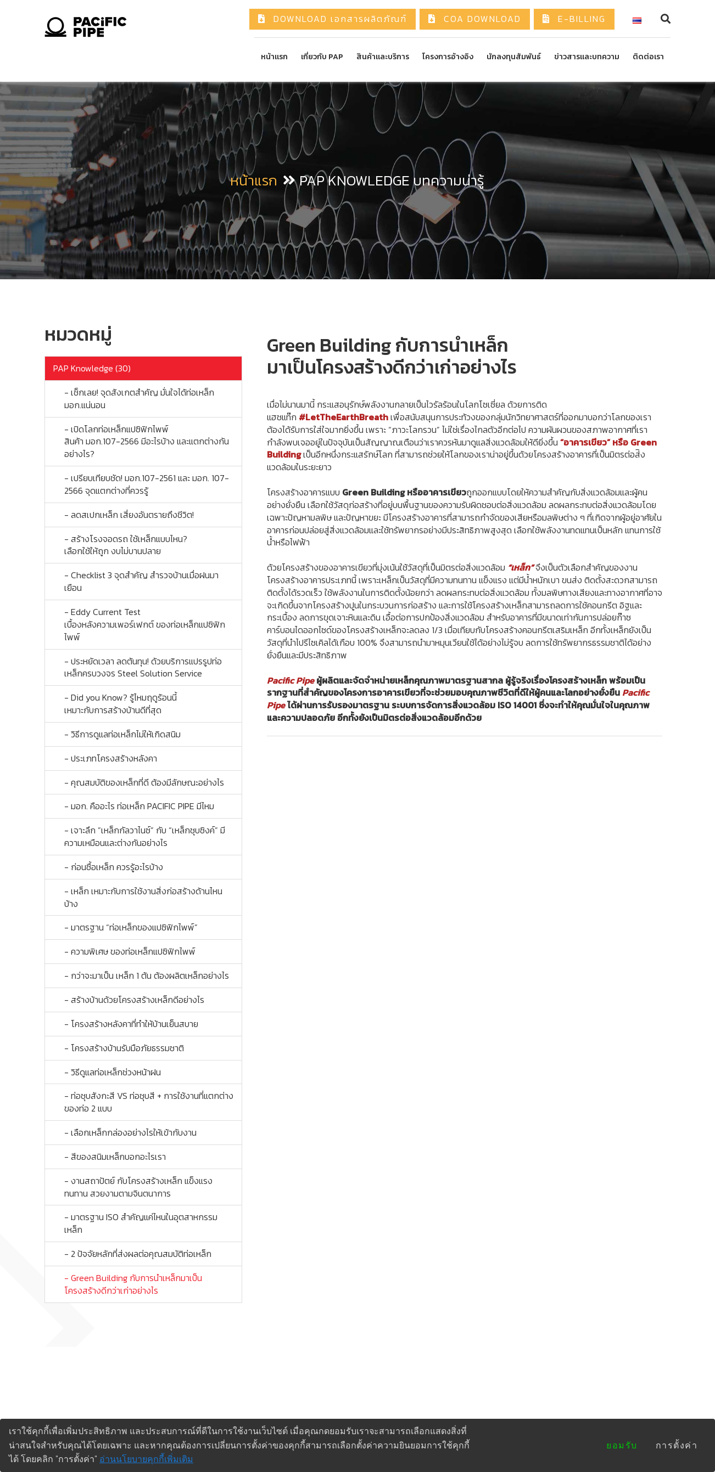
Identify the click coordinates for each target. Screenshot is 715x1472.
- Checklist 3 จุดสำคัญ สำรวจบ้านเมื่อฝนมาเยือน (141, 581)
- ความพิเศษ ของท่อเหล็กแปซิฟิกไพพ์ (129, 951)
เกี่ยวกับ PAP (322, 57)
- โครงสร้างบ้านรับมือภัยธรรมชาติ (124, 1047)
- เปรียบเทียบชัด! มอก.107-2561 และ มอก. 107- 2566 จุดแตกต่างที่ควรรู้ (146, 484)
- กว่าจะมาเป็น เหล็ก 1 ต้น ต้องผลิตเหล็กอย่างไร (146, 975)
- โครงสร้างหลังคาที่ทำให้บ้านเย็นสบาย (131, 1023)
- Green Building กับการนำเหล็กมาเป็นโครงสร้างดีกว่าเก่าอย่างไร (133, 1284)
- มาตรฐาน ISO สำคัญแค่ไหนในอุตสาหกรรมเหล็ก (140, 1223)
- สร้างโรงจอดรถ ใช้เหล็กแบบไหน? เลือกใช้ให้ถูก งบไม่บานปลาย (125, 545)
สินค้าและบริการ (382, 57)
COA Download (474, 18)
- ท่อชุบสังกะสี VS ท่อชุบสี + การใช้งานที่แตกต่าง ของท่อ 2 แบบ (148, 1102)
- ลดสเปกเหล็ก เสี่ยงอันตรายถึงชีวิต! (129, 514)
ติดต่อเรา (648, 57)
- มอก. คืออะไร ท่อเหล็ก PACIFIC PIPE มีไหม (139, 806)
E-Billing (574, 18)
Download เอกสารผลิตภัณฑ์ (332, 18)
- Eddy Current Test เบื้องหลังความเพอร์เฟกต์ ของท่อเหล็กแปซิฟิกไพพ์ (144, 624)
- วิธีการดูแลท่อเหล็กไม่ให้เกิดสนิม (122, 734)
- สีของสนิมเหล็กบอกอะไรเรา (115, 1156)
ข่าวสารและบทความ (586, 57)
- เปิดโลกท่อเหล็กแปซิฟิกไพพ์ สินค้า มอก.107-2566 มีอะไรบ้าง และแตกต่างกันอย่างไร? (146, 441)
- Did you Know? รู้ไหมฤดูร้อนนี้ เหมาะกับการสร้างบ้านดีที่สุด (120, 704)
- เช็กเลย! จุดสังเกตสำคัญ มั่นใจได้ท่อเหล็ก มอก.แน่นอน (139, 398)
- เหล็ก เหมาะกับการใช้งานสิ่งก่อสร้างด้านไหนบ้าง (143, 897)
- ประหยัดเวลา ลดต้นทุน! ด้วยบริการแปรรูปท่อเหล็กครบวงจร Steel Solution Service (143, 667)
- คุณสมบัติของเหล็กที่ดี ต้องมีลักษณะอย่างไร (144, 782)
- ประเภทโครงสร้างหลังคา (110, 758)
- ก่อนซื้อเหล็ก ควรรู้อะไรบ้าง (113, 866)
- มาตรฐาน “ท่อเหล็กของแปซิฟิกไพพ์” (131, 927)
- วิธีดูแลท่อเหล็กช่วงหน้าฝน (112, 1072)
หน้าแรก (274, 57)
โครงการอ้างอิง (447, 57)
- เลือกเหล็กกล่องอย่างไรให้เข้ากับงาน (130, 1132)
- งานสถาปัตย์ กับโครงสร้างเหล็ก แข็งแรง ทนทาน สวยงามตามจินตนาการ (138, 1187)
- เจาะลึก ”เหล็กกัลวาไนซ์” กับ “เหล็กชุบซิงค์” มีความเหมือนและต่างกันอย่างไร (144, 836)
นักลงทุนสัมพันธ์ (514, 57)
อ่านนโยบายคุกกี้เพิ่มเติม (146, 1459)
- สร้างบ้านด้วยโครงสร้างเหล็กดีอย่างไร (134, 999)
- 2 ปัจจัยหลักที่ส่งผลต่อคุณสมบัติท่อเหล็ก (137, 1253)
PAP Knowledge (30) (92, 368)
